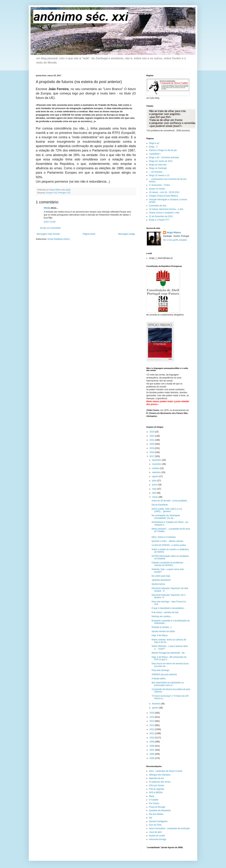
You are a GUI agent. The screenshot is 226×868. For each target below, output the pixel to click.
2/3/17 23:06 (49, 222)
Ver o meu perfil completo (175, 240)
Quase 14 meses (157, 189)
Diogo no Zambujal (158, 168)
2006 (152, 754)
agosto (155, 476)
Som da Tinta (155, 825)
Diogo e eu (154, 143)
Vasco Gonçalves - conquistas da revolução (169, 828)
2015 (152, 717)
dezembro (157, 460)
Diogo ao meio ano (158, 164)
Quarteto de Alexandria (160, 810)
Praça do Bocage (157, 807)
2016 (152, 713)
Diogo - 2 (153, 146)
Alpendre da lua (156, 778)
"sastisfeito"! (154, 154)
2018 (152, 452)
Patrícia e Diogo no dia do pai (163, 150)
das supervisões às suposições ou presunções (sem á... (168, 683)
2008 (152, 746)
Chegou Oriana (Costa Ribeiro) (163, 196)
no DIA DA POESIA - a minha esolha (169, 545)
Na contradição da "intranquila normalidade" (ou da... (166, 516)
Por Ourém (154, 803)
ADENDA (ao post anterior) (164, 674)
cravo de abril (155, 832)
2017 (152, 456)
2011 (152, 733)
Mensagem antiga (126, 234)
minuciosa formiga (157, 839)
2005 (152, 758)
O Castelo (153, 800)
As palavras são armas (159, 782)
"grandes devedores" (161, 580)
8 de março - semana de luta (165, 612)
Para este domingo (160, 670)
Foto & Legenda (156, 789)
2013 (152, 725)
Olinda (47, 208)
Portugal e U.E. (64, 193)
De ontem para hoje (161, 576)
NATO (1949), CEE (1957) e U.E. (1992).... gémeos (167, 510)
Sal (150, 817)
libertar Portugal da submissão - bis (168, 653)
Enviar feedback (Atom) (58, 239)
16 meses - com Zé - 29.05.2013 (164, 192)
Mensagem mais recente (48, 234)
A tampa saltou (158, 678)
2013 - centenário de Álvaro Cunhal (165, 771)
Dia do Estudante (160, 504)
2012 (152, 729)
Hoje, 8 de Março (160, 635)
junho (155, 484)
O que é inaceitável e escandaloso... (168, 608)
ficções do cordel (157, 835)
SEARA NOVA (158, 584)
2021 (152, 440)
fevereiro (156, 703)
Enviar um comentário (50, 228)
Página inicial (89, 234)
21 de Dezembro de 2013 (161, 216)
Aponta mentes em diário (163, 631)
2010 (152, 737)
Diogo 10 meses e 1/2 (159, 175)
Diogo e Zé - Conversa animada (164, 157)
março (155, 497)
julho (154, 480)
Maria (151, 796)
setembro (156, 472)
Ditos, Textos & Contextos (164, 537)
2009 (152, 741)
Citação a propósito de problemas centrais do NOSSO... (167, 563)
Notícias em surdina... (162, 616)
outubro (156, 468)
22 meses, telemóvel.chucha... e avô (166, 209)
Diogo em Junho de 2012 (160, 161)
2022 (152, 436)
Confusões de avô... (158, 205)
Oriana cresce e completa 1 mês (164, 212)
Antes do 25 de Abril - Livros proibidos (169, 500)
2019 (152, 448)
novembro (157, 464)
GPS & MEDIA (156, 792)
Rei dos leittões (156, 814)
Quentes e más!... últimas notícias (167, 541)
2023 (152, 431)
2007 (152, 750)
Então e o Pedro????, (159, 220)
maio (154, 489)
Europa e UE (51, 193)
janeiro (155, 708)
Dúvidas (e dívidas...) (161, 627)
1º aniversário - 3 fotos (159, 185)
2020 (152, 444)
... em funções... (156, 172)
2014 (152, 721)
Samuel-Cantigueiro (158, 821)
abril (154, 493)
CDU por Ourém (156, 785)
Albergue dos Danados (159, 775)
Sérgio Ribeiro (174, 232)
